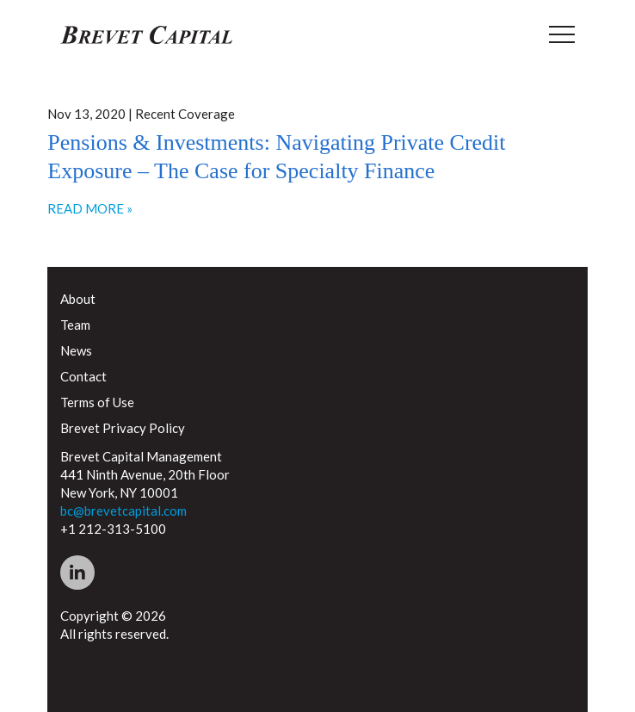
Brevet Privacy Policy (122, 428)
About (78, 298)
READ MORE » (90, 208)
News (76, 350)
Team (75, 324)
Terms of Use (97, 402)
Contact (83, 376)
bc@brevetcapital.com (123, 510)
